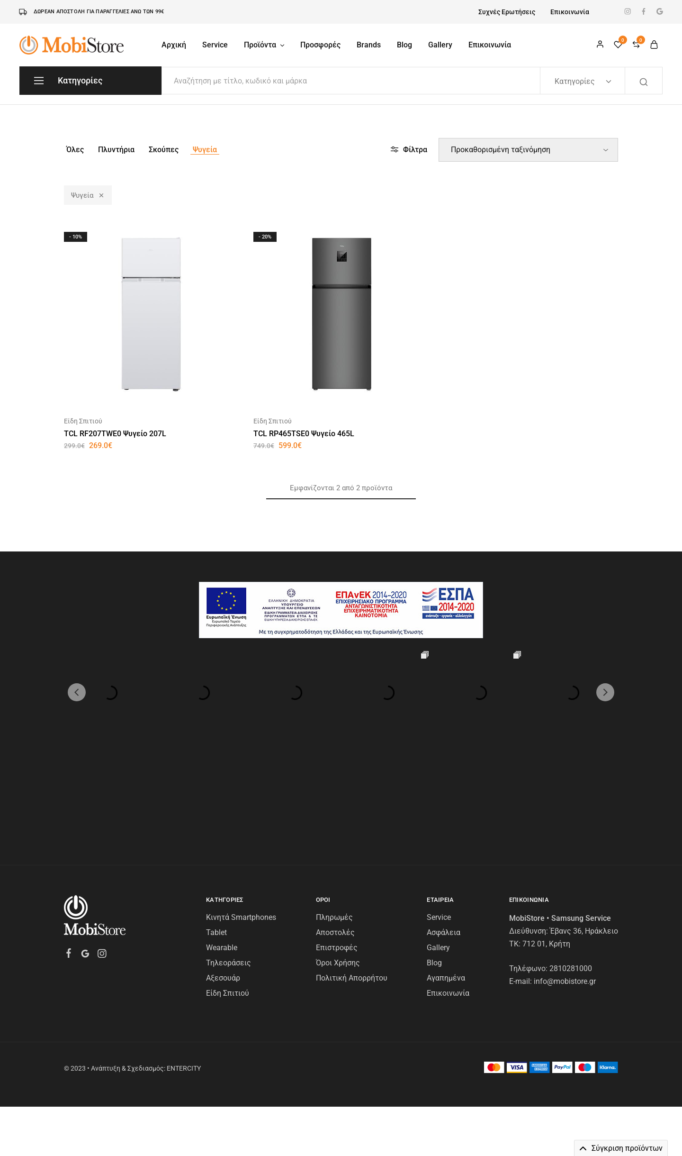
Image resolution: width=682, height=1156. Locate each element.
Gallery (440, 44)
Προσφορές (320, 44)
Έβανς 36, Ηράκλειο (584, 838)
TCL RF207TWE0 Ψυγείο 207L (115, 433)
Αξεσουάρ (223, 885)
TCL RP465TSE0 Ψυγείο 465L (303, 433)
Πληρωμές (334, 824)
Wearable (221, 855)
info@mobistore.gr (565, 888)
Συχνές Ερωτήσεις (506, 12)
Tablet (216, 839)
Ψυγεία (205, 149)
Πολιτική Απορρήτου (351, 885)
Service (215, 44)
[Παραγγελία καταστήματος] (528, 150)
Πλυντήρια (116, 149)
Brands (369, 44)
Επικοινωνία (569, 12)
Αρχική (174, 44)
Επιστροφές (337, 855)
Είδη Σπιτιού (83, 421)
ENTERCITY (184, 976)
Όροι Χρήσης (338, 870)
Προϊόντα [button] (265, 44)
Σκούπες (164, 149)
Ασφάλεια (443, 839)
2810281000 (570, 876)
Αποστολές (335, 839)
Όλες (75, 149)
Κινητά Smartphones (241, 824)
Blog (404, 44)
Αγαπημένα (446, 885)
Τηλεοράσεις (228, 870)
